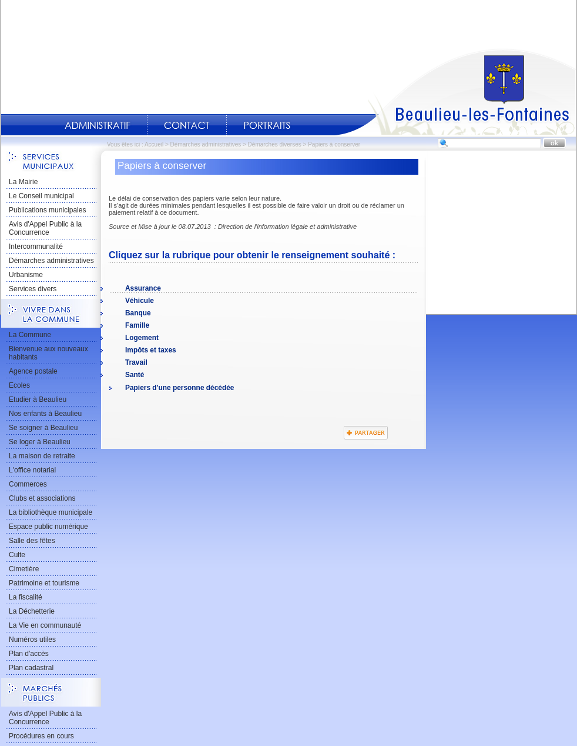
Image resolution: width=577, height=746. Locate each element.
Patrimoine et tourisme (44, 583)
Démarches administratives (205, 144)
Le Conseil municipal (41, 196)
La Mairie (23, 182)
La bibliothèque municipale (50, 512)
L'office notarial (32, 470)
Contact (186, 125)
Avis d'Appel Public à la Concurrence (45, 228)
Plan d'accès (29, 654)
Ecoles (19, 385)
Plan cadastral (31, 668)
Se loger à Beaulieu (40, 442)
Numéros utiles (32, 639)
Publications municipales (47, 210)
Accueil (455, 91)
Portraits (267, 125)
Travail (136, 362)
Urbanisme (26, 275)
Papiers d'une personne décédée (179, 388)
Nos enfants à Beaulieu (45, 413)
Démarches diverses (274, 144)
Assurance (143, 288)
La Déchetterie (32, 611)
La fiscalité (25, 597)
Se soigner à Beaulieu (43, 428)
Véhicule (139, 301)
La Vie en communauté (45, 625)
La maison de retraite (42, 456)
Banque (138, 313)
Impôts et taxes (150, 350)
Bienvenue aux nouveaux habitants (48, 353)
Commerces (28, 484)
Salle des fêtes (32, 541)
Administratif (97, 125)
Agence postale (33, 371)
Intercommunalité (36, 246)
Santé (134, 375)
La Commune (30, 335)
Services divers (32, 289)
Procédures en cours (41, 736)
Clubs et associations (42, 498)
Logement (142, 338)
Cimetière (24, 569)
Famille (137, 325)
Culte (17, 555)
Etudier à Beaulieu (37, 399)
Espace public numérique (48, 526)
